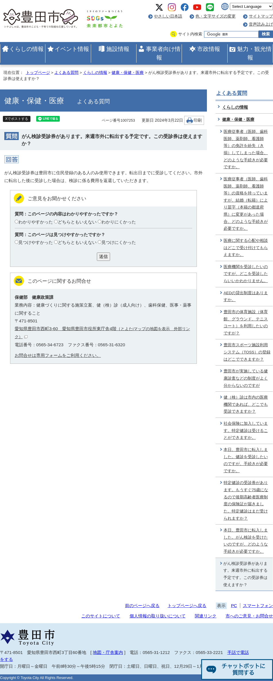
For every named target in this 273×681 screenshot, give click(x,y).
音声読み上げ (261, 24)
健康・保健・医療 (127, 72)
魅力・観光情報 (254, 53)
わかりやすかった (35, 221)
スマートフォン (258, 605)
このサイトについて (100, 615)
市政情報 (208, 49)
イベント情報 (72, 49)
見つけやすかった (35, 242)
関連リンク (205, 615)
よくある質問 (66, 72)
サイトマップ (261, 16)
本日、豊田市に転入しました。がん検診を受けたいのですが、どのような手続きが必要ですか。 (246, 541)
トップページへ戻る (187, 605)
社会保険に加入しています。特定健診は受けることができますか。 (246, 430)
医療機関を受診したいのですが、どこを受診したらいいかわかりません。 (246, 274)
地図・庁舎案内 (108, 652)
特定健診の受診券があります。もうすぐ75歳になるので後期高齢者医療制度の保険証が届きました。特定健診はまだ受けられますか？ (246, 500)
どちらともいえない (77, 221)
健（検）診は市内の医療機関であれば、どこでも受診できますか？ (246, 404)
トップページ (38, 72)
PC (234, 605)
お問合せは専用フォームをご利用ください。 (58, 355)
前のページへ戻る (142, 605)
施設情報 (117, 49)
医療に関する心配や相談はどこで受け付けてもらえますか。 (246, 247)
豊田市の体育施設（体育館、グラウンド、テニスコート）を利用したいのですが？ (246, 322)
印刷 (198, 120)
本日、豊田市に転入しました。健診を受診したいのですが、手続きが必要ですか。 (246, 460)
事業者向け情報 (163, 53)
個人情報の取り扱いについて (158, 615)
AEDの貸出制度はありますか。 (246, 296)
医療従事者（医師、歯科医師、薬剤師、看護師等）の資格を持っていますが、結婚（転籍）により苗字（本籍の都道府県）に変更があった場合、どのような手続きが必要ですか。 (246, 204)
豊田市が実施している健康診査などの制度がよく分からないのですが (246, 378)
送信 (103, 256)
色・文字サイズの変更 (215, 16)
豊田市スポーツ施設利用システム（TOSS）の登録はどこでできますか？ (247, 352)
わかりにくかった (118, 221)
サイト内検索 (190, 34)
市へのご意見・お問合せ (249, 615)
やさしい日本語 (168, 16)
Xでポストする (16, 119)
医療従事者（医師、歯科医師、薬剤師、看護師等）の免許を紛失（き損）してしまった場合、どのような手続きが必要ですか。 (246, 149)
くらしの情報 (26, 49)
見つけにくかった (118, 242)
